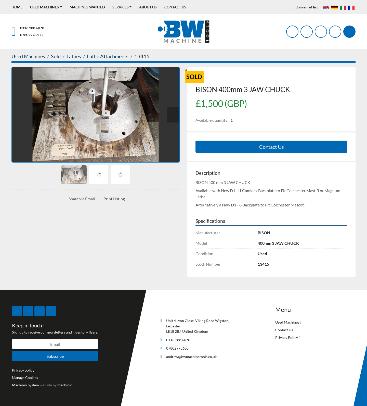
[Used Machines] (28, 56)
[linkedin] (335, 32)
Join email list (307, 7)
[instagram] (321, 32)
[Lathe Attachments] (107, 56)
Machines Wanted (87, 7)
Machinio (64, 385)
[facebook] (292, 32)
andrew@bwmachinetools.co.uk (191, 356)
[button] (46, 7)
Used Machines (44, 7)
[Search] (349, 32)
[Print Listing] (113, 199)
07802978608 (31, 35)
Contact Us (175, 7)
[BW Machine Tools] (175, 308)
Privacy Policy (286, 337)
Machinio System (25, 385)
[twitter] (306, 32)
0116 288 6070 (32, 28)
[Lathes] (74, 56)
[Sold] (56, 56)
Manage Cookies (25, 377)
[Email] (55, 344)
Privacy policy (23, 370)
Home (16, 7)
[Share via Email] (80, 199)
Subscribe (55, 356)
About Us (148, 7)
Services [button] (120, 7)
